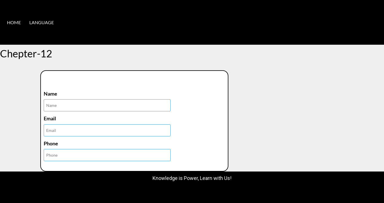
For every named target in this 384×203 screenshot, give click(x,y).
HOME (14, 22)
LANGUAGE (41, 22)
